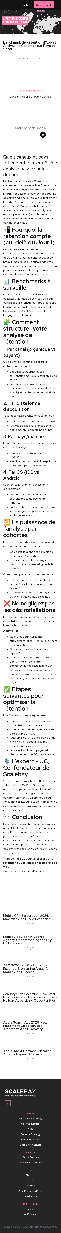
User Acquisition (30, 1123)
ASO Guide (30, 1214)
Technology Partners (30, 1162)
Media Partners (30, 1157)
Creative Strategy (31, 1134)
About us (30, 1175)
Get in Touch (44, 4)
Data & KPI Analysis (30, 1144)
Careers (30, 1180)
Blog (30, 1208)
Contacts (30, 1185)
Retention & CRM (30, 1139)
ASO (30, 1128)
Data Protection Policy (30, 1191)
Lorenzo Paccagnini (30, 91)
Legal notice (31, 1196)
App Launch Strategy (30, 1118)
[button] (26, 4)
